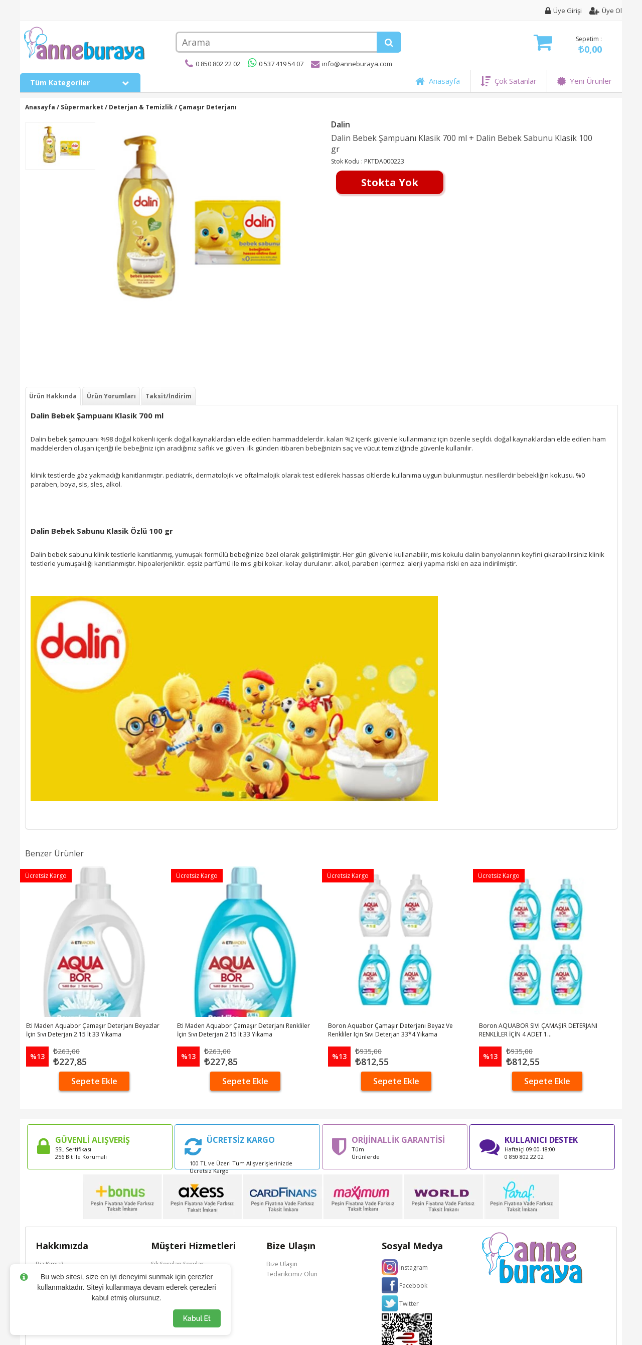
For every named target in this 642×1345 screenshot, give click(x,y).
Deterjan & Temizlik (141, 107)
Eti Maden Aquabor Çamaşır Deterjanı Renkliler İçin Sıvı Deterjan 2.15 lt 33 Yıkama (243, 1029)
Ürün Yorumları (111, 396)
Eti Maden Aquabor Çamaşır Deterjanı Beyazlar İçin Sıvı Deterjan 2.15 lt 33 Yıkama (92, 1029)
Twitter (409, 1303)
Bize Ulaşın (281, 1264)
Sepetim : (568, 45)
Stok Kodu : (347, 161)
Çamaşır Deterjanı (208, 107)
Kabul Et (197, 1318)
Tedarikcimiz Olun (291, 1274)
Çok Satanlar (508, 81)
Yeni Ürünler (584, 81)
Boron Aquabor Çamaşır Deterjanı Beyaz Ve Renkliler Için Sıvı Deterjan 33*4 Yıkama (390, 1029)
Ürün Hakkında (53, 396)
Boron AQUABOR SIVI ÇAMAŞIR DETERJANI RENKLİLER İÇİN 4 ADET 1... (538, 1029)
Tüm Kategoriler (80, 82)
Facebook (413, 1285)
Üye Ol (605, 10)
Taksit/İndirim (168, 396)
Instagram (413, 1267)
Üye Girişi (563, 10)
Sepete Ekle (94, 1081)
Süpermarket (82, 107)
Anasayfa (437, 81)
